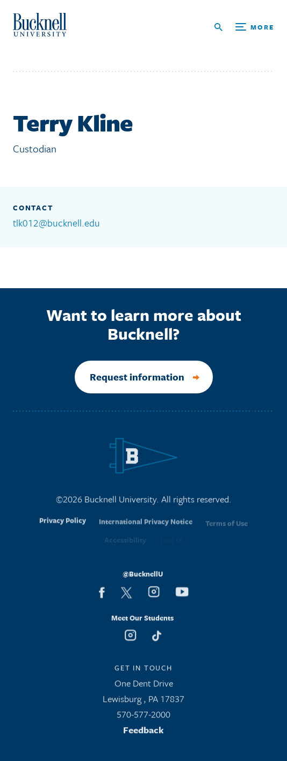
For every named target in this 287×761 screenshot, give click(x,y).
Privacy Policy (62, 526)
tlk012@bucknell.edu (56, 223)
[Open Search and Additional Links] (244, 27)
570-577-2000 (143, 717)
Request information (137, 377)
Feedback (143, 733)
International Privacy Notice (145, 527)
